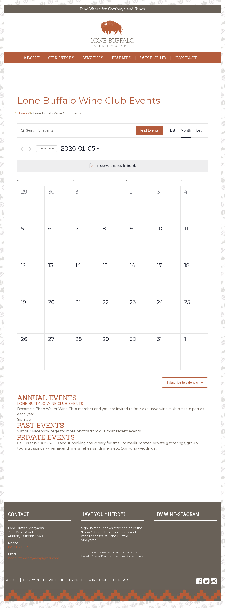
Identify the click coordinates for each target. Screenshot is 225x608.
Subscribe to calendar (182, 382)
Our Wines (61, 57)
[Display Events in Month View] (186, 130)
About (31, 57)
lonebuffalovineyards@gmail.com (33, 558)
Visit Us (93, 57)
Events (121, 57)
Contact (185, 57)
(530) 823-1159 (46, 443)
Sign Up (24, 419)
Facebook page (45, 431)
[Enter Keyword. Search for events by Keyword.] (76, 130)
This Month (47, 148)
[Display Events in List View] (172, 130)
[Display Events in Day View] (199, 130)
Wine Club (153, 57)
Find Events (149, 130)
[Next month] (30, 148)
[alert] (112, 166)
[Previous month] (21, 148)
